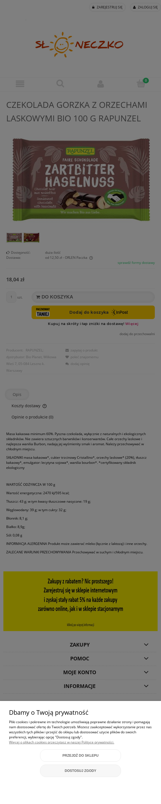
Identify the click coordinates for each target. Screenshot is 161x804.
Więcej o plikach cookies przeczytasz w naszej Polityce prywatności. (61, 742)
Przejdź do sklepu (80, 756)
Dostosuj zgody (80, 771)
